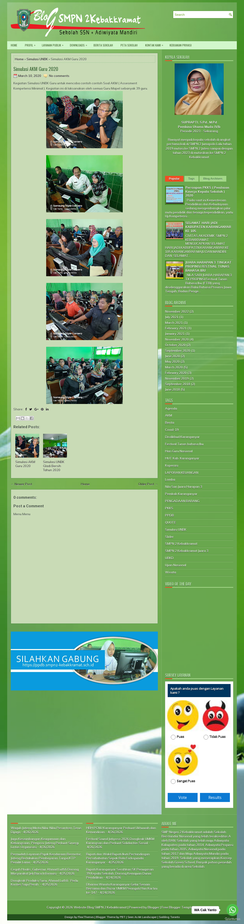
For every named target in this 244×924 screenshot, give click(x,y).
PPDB (169, 515)
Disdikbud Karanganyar (182, 437)
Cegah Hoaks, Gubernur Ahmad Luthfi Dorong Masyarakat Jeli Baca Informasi (45, 871)
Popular (174, 178)
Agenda (171, 408)
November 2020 (177, 339)
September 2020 (177, 350)
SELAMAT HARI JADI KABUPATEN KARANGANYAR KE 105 (208, 227)
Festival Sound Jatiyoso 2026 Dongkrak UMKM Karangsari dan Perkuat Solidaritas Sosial (120, 841)
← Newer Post (21, 484)
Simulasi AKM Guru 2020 (35, 68)
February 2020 (176, 373)
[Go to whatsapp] (232, 910)
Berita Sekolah (103, 45)
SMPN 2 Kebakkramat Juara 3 (186, 551)
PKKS (169, 508)
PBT (122, 917)
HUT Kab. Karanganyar (182, 458)
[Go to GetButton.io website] (232, 919)
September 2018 (177, 384)
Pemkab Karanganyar (181, 494)
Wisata (170, 572)
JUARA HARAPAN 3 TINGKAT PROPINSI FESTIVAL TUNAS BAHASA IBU (208, 266)
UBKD (169, 558)
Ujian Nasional (175, 565)
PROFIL (31, 44)
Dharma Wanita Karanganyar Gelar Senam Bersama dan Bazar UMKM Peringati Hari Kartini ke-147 (121, 888)
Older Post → (148, 484)
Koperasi (171, 465)
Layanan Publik (54, 44)
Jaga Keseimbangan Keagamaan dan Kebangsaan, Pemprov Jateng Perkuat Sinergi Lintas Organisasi (45, 843)
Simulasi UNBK (37, 59)
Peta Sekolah (129, 45)
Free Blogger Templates (179, 907)
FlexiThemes (86, 917)
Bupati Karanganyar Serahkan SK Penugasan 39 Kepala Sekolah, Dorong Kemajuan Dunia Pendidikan (120, 873)
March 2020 (174, 367)
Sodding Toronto (169, 917)
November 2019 (177, 378)
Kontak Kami (155, 44)
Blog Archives (212, 178)
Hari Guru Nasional (179, 451)
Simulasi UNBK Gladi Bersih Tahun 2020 (53, 466)
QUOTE (170, 522)
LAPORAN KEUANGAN (181, 473)
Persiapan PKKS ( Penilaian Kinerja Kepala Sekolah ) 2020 (207, 192)
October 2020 (175, 345)
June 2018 (172, 389)
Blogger (153, 907)
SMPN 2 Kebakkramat (181, 544)
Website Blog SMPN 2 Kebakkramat (100, 907)
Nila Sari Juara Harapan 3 (183, 487)
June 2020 (172, 356)
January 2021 (175, 334)
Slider (169, 537)
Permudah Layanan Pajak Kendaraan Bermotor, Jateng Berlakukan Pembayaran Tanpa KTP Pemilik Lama (46, 858)
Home (14, 45)
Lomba (170, 479)
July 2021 (171, 317)
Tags (191, 178)
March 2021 (174, 323)
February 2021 (176, 328)
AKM (168, 415)
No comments (59, 76)
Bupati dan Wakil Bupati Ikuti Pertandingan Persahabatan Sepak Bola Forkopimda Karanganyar (118, 858)
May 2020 (172, 361)
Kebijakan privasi (181, 45)
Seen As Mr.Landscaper (142, 917)
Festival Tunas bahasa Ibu (184, 444)
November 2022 (177, 311)
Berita (169, 422)
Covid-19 (172, 430)
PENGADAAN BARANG (182, 501)
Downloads (79, 44)
